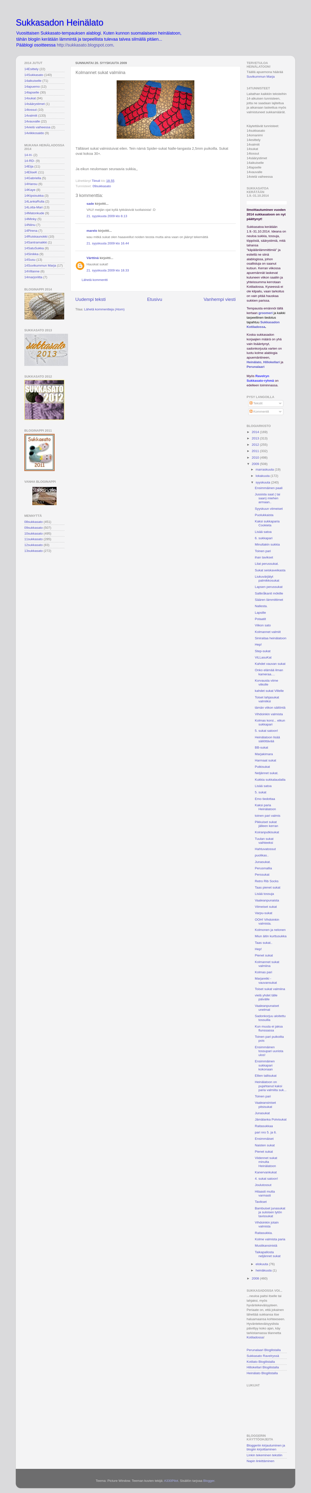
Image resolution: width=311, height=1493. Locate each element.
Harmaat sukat (265, 760)
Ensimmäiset (264, 1139)
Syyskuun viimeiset (269, 508)
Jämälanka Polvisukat (271, 1119)
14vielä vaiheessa (37, 127)
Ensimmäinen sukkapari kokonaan (265, 1065)
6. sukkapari (264, 538)
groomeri (266, 313)
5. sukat (260, 792)
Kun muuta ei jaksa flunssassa (269, 1028)
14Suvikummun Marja (40, 265)
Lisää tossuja (264, 894)
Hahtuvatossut (265, 849)
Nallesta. (261, 606)
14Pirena (30, 230)
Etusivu (154, 299)
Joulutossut (263, 1185)
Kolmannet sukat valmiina (267, 964)
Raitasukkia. (264, 1233)
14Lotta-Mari (33, 207)
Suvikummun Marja (261, 76)
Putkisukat (262, 767)
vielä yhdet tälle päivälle (266, 997)
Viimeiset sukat (266, 907)
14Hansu (30, 184)
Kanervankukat (266, 1172)
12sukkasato (33, 545)
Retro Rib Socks (267, 881)
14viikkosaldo (34, 133)
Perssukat (262, 874)
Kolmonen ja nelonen (270, 930)
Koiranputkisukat (267, 832)
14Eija (29, 166)
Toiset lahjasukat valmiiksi (267, 699)
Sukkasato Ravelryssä (263, 1356)
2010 (256, 457)
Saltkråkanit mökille (269, 593)
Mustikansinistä (266, 1245)
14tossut (30, 109)
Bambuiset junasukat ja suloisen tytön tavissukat (270, 1212)
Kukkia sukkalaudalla (270, 779)
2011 (256, 451)
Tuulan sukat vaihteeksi (264, 840)
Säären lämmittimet (269, 600)
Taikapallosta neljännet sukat (268, 1254)
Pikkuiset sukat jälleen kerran (266, 824)
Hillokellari (271, 362)
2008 (256, 1278)
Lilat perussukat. (267, 564)
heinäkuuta (264, 1270)
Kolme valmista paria (270, 1239)
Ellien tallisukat (265, 1075)
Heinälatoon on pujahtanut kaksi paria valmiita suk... (271, 1086)
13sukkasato (33, 551)
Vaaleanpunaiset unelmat (267, 1007)
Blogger (208, 1481)
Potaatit (260, 619)
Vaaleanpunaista (267, 900)
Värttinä (92, 258)
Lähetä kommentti (95, 280)
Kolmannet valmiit (268, 632)
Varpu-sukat (263, 913)
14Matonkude (34, 213)
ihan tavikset (264, 557)
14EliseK (30, 172)
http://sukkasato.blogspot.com (85, 45)
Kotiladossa (255, 1337)
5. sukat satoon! (266, 731)
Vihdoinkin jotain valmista (267, 1224)
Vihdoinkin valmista (269, 714)
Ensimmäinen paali (269, 488)
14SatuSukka (34, 248)
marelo (91, 230)
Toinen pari (263, 551)
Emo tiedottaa (265, 799)
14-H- (28, 155)
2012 (256, 444)
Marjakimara (264, 754)
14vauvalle (32, 121)
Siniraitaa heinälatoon (270, 638)
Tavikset (261, 1202)
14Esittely (31, 69)
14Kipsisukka (34, 195)
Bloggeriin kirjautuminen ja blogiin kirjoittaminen (266, 1447)
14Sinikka (31, 254)
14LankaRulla (34, 201)
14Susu (29, 259)
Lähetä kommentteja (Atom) (104, 309)
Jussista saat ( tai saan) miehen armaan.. (267, 498)
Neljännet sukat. (266, 773)
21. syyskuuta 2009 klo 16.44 (107, 243)
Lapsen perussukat (269, 587)
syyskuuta (263, 482)
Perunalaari (256, 367)
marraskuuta (265, 469)
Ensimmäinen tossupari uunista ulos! (269, 1051)
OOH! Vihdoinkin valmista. (267, 921)
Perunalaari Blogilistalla (264, 1350)
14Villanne (32, 271)
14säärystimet (34, 104)
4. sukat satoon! (266, 1178)
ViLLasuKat (263, 657)
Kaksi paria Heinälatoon (265, 807)
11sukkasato (33, 539)
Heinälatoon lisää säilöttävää (267, 739)
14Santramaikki (35, 242)
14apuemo (32, 86)
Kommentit (259, 411)
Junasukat (262, 1113)
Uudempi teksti (90, 299)
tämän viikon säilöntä (270, 707)
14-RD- (29, 161)
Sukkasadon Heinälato (59, 23)
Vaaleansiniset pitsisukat (265, 1104)
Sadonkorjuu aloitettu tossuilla (270, 1018)
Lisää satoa (263, 532)
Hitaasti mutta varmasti (265, 1193)
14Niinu (29, 225)
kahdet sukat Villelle (269, 691)
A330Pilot (171, 1481)
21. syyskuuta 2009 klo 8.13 (106, 216)
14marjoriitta (33, 277)
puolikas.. (262, 855)
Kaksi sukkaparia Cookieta (267, 523)
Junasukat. (263, 862)
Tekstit (256, 403)
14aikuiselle (33, 81)
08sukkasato (33, 522)
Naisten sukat (265, 1145)
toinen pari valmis (267, 815)
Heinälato (254, 362)
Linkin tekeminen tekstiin (264, 1455)
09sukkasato (102, 186)
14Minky (30, 219)
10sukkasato (33, 533)
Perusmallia (263, 868)
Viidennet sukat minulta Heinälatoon (266, 1162)
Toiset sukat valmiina (270, 989)
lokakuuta (263, 476)
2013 (256, 438)
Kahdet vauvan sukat (270, 664)
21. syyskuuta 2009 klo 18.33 (107, 270)
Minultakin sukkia (267, 544)
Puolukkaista (264, 515)
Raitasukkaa (264, 1126)
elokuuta (262, 1264)
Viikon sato (263, 625)
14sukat (30, 98)
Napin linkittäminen (260, 1461)
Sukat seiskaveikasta (270, 570)
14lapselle (31, 92)
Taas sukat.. (263, 943)
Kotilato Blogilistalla (261, 1361)
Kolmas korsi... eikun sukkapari (270, 722)
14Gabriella (32, 178)
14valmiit (30, 115)
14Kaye (29, 190)
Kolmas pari (263, 972)
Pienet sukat (264, 955)
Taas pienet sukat (267, 887)
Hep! (258, 644)
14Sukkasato (33, 75)
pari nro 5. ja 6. (266, 1132)
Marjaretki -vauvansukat (266, 980)
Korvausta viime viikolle (266, 682)
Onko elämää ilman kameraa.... (269, 672)
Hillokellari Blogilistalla (263, 1367)
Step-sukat (263, 651)
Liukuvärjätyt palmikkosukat (267, 578)
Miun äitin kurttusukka (271, 936)
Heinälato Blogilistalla (262, 1373)
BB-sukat (261, 747)
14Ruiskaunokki (35, 236)
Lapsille (260, 612)
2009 (256, 464)
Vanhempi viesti (220, 299)
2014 (256, 432)
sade (90, 203)
